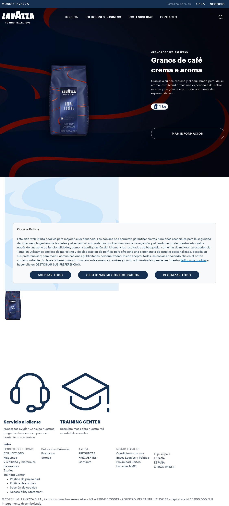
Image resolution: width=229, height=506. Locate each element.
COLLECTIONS (14, 453)
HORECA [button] (71, 17)
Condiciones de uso (130, 453)
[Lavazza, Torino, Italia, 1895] (18, 17)
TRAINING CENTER (80, 422)
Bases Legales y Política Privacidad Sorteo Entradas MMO (132, 462)
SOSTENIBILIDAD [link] (141, 17)
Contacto (85, 462)
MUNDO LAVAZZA (15, 4)
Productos (48, 453)
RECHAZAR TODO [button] (177, 274)
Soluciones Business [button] (103, 17)
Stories (8, 470)
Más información (187, 133)
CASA (200, 4)
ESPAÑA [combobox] (159, 458)
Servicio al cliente (22, 422)
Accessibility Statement (26, 492)
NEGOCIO (217, 4)
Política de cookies (23, 483)
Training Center (14, 474)
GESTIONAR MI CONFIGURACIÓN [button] (113, 274)
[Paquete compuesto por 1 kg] (159, 106)
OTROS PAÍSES (164, 467)
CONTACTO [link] (168, 17)
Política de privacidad (25, 479)
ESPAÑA (159, 462)
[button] (221, 17)
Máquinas (10, 457)
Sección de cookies (23, 487)
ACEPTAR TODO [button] (50, 274)
